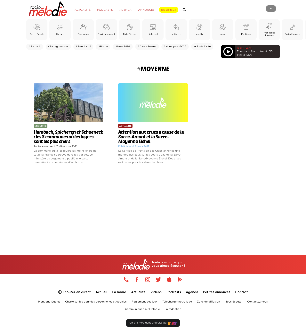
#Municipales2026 (175, 46)
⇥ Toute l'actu (202, 46)
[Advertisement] (153, 205)
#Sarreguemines (58, 46)
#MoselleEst (122, 46)
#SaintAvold (83, 46)
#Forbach (35, 46)
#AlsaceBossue (147, 46)
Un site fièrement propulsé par (153, 324)
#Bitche (103, 46)
